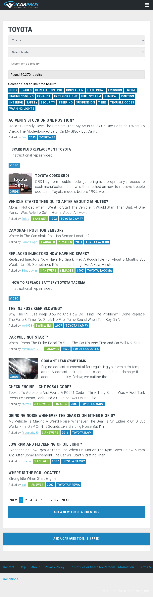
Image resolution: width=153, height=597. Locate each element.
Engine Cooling (21, 96)
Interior (16, 102)
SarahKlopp (29, 242)
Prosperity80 (30, 432)
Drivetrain (74, 90)
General (111, 96)
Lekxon (26, 461)
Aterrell (26, 404)
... (47, 500)
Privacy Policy (54, 567)
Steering (65, 102)
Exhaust (44, 96)
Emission (115, 90)
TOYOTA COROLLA (86, 349)
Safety (31, 102)
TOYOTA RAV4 (82, 432)
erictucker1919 (32, 349)
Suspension (85, 102)
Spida (25, 218)
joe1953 (27, 325)
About (35, 567)
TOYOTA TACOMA (99, 270)
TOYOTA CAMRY (71, 218)
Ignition (127, 96)
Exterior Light (66, 96)
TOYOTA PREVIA (68, 484)
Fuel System (91, 96)
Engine (131, 90)
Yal (24, 484)
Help (23, 567)
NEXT (66, 500)
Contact (8, 567)
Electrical (96, 90)
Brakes (26, 90)
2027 (54, 500)
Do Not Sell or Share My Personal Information (102, 567)
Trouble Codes (122, 102)
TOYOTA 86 (47, 137)
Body (13, 90)
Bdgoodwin (29, 270)
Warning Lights (21, 108)
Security (48, 102)
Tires (102, 102)
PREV (13, 500)
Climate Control (49, 90)
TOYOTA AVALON (97, 242)
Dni (24, 137)
